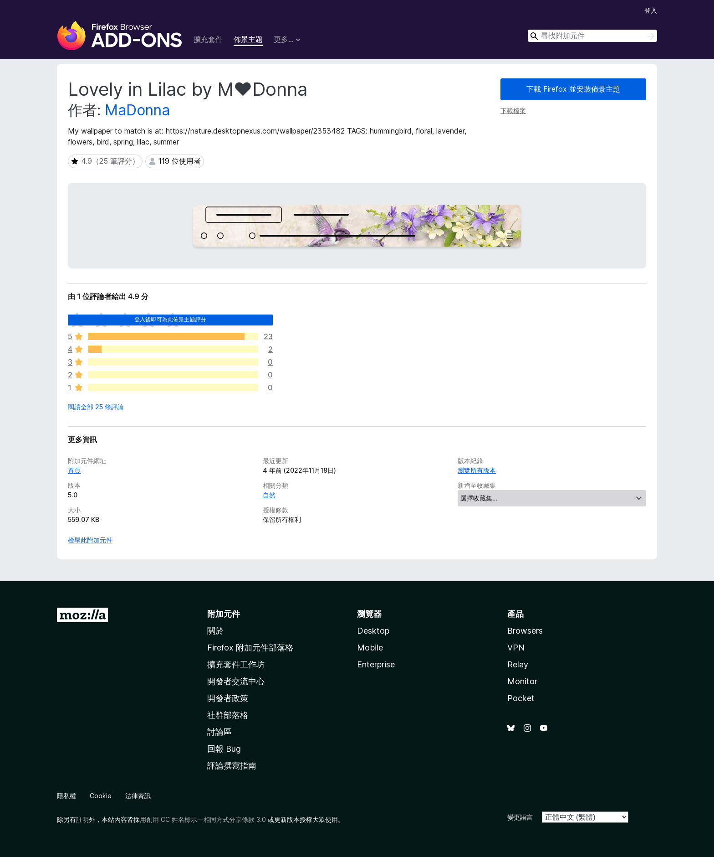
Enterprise (376, 664)
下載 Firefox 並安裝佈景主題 (573, 88)
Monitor (522, 681)
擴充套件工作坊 (236, 664)
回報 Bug (224, 749)
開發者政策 (227, 698)
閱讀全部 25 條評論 (96, 407)
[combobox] (592, 36)
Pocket (521, 698)
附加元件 (223, 614)
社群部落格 (227, 715)
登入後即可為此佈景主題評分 (170, 319)
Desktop (373, 630)
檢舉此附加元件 (90, 540)
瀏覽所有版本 (477, 470)
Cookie (101, 796)
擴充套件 (208, 39)
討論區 (219, 732)
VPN (516, 647)
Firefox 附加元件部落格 (250, 647)
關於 (215, 630)
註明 (82, 819)
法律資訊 (138, 796)
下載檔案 (513, 110)
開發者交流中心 (236, 681)
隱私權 (66, 796)
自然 (269, 495)
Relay (517, 664)
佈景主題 (248, 39)
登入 (650, 10)
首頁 (74, 470)
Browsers (525, 630)
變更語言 (520, 817)
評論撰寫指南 (231, 765)
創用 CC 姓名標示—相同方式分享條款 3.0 (206, 819)
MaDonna (137, 110)
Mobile (370, 647)
